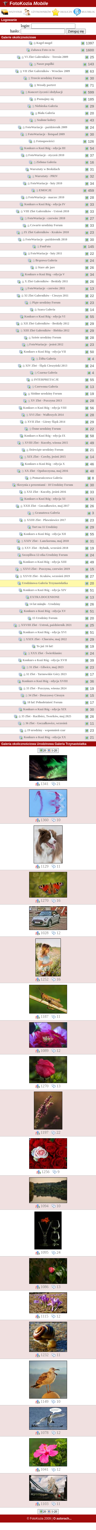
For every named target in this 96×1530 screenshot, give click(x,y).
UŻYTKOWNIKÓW (37, 12)
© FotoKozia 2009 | (49, 1518)
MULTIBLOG (84, 12)
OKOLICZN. (62, 12)
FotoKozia (28, 3)
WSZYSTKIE (11, 12)
